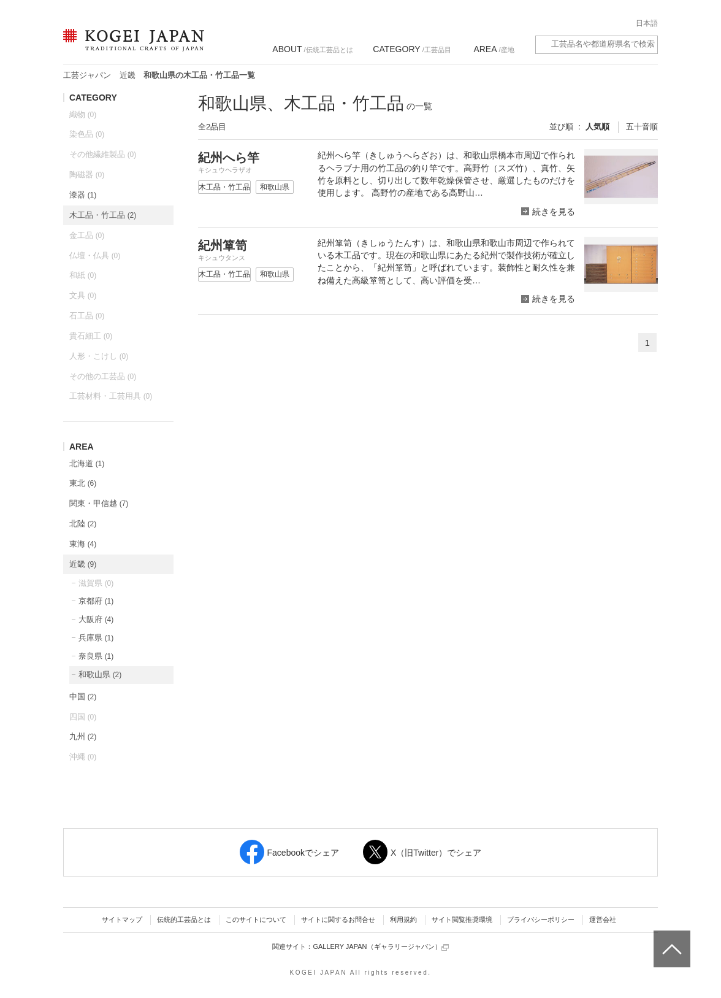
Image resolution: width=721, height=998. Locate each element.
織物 (82, 114)
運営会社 (602, 919)
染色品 (86, 134)
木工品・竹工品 (102, 215)
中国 (82, 696)
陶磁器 (86, 174)
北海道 (86, 463)
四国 (82, 716)
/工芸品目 (412, 49)
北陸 (82, 523)
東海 (82, 543)
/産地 (493, 49)
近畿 (127, 75)
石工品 (86, 315)
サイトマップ (122, 919)
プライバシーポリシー (540, 919)
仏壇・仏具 (94, 255)
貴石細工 (90, 335)
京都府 (95, 600)
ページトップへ (670, 939)
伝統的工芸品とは (184, 919)
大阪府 (95, 619)
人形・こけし (98, 356)
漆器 (82, 194)
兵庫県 (95, 637)
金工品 (86, 235)
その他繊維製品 (102, 154)
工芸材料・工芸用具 (110, 396)
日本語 (647, 23)
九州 (82, 736)
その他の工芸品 (102, 376)
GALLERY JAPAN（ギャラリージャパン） (380, 947)
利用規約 (403, 919)
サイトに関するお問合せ (338, 919)
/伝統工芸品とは (312, 49)
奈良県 (95, 656)
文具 (82, 295)
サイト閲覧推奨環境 (462, 919)
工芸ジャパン (87, 75)
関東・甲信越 (98, 503)
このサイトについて (256, 919)
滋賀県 (95, 583)
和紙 (82, 275)
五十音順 (642, 126)
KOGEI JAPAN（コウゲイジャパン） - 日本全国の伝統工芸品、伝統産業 (131, 47)
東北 (82, 483)
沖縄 (82, 756)
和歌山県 (99, 674)
